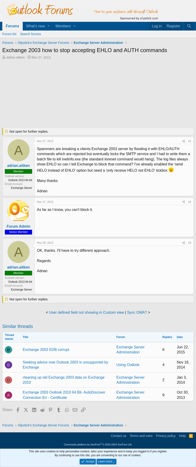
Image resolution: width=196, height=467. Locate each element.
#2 (189, 202)
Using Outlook (128, 365)
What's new (35, 26)
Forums (12, 26)
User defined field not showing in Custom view (86, 312)
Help (182, 436)
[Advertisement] (98, 94)
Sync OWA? (137, 312)
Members (63, 26)
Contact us (118, 436)
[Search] (189, 26)
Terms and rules (141, 436)
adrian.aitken (15, 57)
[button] (48, 26)
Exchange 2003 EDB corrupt (46, 350)
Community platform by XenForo (98, 444)
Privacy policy (166, 436)
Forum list (9, 34)
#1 (189, 141)
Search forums (30, 34)
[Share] (184, 141)
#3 (189, 242)
